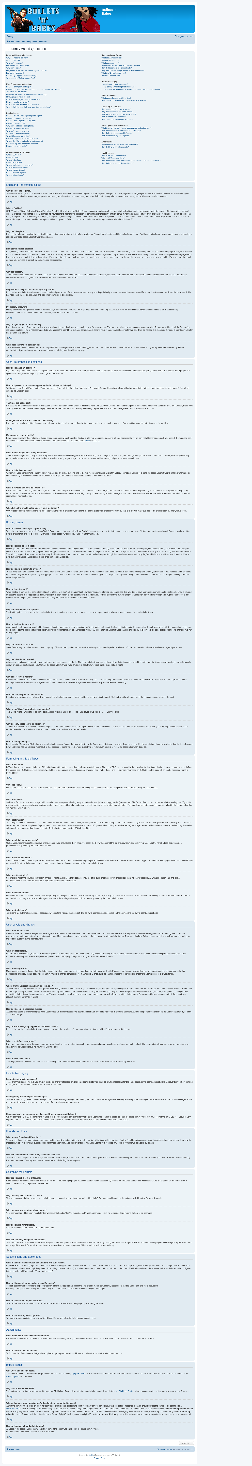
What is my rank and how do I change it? (22, 104)
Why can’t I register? (14, 63)
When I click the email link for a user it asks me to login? (28, 107)
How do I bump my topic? (16, 146)
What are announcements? (17, 167)
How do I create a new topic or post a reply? (24, 116)
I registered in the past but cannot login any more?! (26, 70)
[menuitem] (9, 37)
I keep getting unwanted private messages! (118, 87)
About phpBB (12, 1376)
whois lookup (12, 1409)
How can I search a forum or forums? (116, 109)
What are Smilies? (13, 160)
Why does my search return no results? (117, 112)
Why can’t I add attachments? (18, 133)
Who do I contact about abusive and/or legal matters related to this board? (131, 161)
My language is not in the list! (18, 97)
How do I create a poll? (15, 123)
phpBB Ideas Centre (125, 1391)
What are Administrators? (111, 58)
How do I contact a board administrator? (117, 163)
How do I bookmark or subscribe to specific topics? (121, 131)
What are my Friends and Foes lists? (116, 98)
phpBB (87, 441)
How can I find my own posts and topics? (117, 119)
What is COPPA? (13, 60)
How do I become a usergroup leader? (116, 68)
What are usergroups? (110, 63)
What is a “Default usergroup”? (113, 73)
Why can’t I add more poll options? (20, 126)
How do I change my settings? (18, 87)
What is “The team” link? (111, 76)
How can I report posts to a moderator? (22, 138)
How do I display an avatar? (17, 102)
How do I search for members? (113, 117)
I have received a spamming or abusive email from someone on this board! (131, 89)
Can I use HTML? (13, 157)
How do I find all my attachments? (115, 147)
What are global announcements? (19, 165)
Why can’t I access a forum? (17, 131)
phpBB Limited (79, 1373)
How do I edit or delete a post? (18, 118)
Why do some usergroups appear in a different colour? (123, 70)
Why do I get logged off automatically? (21, 76)
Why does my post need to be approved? (22, 144)
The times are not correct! (16, 92)
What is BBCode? (13, 155)
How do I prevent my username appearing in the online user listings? (33, 89)
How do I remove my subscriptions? (115, 136)
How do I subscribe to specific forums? (116, 133)
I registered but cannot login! (17, 65)
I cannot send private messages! (114, 84)
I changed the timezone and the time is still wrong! (26, 94)
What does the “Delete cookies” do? (20, 78)
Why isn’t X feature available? (113, 158)
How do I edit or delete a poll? (18, 128)
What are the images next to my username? (23, 99)
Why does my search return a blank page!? (118, 114)
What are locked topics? (16, 173)
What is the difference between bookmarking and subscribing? (126, 128)
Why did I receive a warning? (18, 136)
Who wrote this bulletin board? (113, 155)
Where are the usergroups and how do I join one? (121, 65)
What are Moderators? (110, 60)
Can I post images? (14, 162)
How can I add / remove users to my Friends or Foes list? (124, 100)
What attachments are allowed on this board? (119, 144)
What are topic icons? (15, 175)
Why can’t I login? (13, 68)
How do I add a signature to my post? (21, 121)
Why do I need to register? (17, 58)
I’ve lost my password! (15, 73)
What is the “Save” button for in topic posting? (24, 141)
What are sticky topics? (15, 170)
